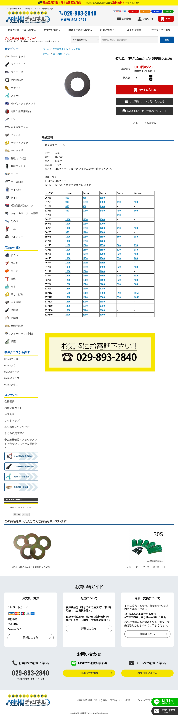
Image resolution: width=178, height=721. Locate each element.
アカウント (145, 18)
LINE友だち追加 (89, 676)
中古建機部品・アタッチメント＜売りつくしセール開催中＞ (20, 447)
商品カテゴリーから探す (17, 32)
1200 (85, 236)
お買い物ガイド (108, 32)
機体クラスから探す (77, 32)
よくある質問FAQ (14, 436)
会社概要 (9, 405)
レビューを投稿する (144, 126)
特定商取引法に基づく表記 (92, 703)
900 (67, 205)
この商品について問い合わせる (145, 105)
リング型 (75, 52)
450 (119, 205)
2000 (67, 318)
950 (84, 201)
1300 (85, 249)
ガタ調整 (57, 57)
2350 (102, 309)
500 (119, 240)
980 (136, 253)
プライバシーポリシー (122, 703)
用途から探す (49, 32)
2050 (85, 305)
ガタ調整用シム (60, 52)
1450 (102, 214)
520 (119, 253)
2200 (85, 313)
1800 (102, 236)
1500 (102, 205)
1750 (102, 249)
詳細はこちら (30, 641)
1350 (102, 201)
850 (67, 201)
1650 (85, 292)
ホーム (46, 52)
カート (166, 18)
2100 (102, 274)
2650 (102, 305)
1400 (102, 209)
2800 (102, 313)
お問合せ (124, 18)
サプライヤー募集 (162, 32)
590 (119, 296)
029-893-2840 (77, 13)
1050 (85, 205)
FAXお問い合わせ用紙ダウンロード (144, 114)
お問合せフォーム (147, 676)
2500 (102, 296)
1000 (85, 214)
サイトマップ (11, 424)
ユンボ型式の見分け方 (16, 430)
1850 (102, 240)
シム (67, 57)
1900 (102, 266)
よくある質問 (134, 32)
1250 (85, 223)
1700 (102, 223)
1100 (67, 249)
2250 (102, 292)
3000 (102, 318)
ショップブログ (146, 703)
